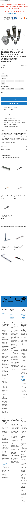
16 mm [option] (7, 81)
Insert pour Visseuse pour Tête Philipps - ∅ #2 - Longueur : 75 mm (6, 246)
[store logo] (10, 18)
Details (2, 130)
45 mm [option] (17, 88)
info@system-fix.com (14, 13)
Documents (3, 146)
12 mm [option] (3, 81)
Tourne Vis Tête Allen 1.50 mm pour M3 (19, 266)
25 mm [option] (21, 81)
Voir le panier (23, 316)
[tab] (14, 130)
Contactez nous (4, 314)
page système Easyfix (4, 465)
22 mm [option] (17, 81)
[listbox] (14, 76)
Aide (24, 318)
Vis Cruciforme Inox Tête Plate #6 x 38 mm (6, 176)
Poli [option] (7, 75)
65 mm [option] (21, 88)
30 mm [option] (3, 83)
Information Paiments (12, 313)
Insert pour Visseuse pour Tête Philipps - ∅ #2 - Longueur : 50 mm (19, 246)
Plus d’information (5, 149)
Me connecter (23, 313)
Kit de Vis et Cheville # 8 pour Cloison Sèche (7, 216)
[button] (4, 36)
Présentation (5, 312)
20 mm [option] (7, 88)
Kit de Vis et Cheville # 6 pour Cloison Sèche (20, 176)
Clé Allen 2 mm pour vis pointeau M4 (5, 266)
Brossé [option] (3, 75)
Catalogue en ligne (11, 317)
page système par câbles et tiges (24, 378)
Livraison (12, 315)
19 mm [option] (12, 81)
